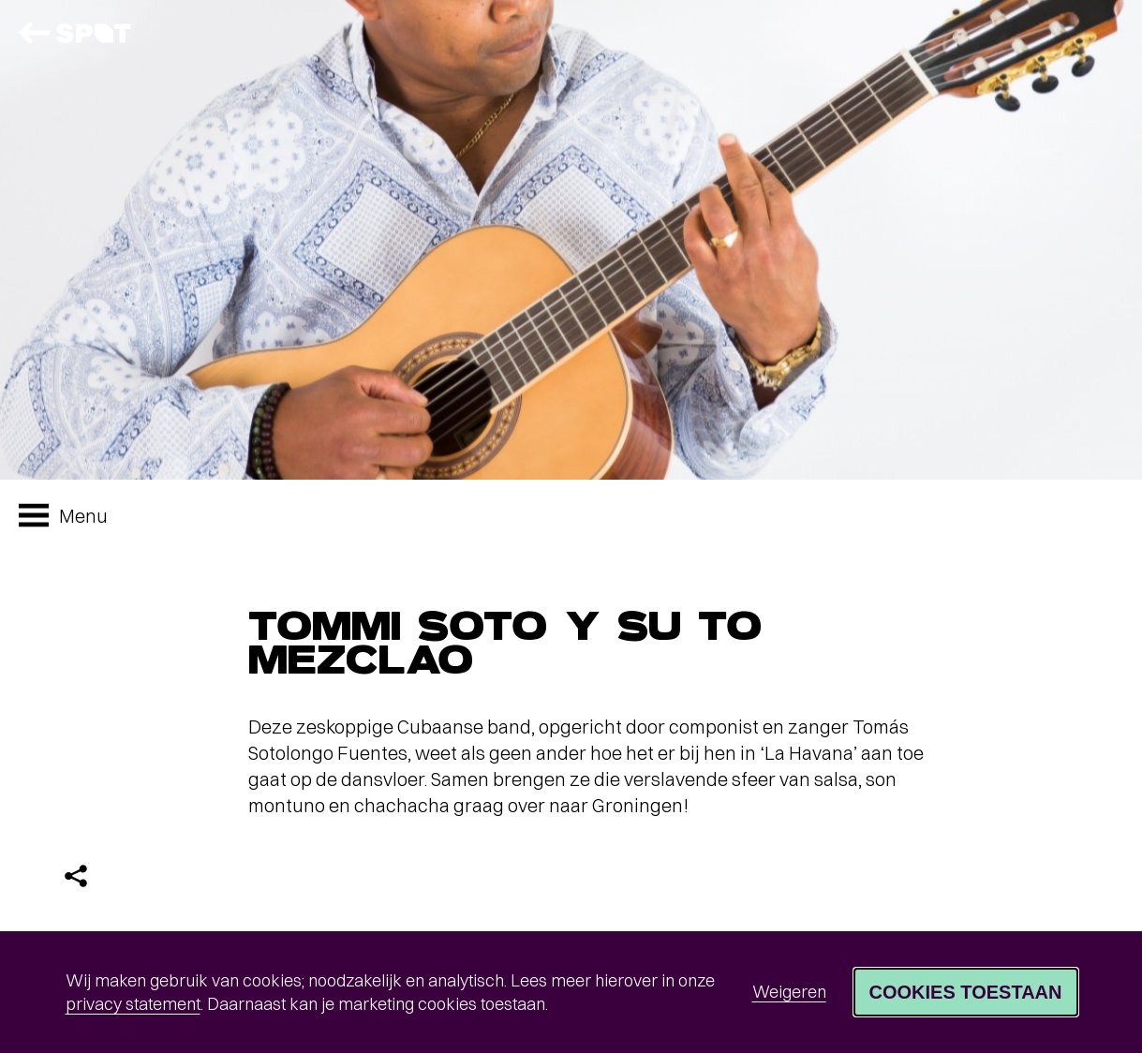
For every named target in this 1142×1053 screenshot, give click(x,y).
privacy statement (133, 1004)
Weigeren (789, 991)
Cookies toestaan (965, 992)
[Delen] (76, 876)
